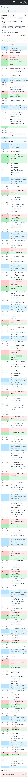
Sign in (21, 2)
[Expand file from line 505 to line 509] (5, 447)
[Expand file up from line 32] (5, 146)
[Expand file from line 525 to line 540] (5, 542)
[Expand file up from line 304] (5, 267)
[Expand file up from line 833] (5, 632)
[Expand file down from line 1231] (5, 767)
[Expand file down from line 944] (5, 717)
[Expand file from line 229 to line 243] (5, 235)
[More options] (25, 44)
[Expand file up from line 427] (5, 338)
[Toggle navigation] (2, 2)
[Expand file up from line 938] (5, 687)
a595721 (9, 32)
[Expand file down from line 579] (4, 138)
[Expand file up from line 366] (5, 308)
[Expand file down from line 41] (5, 178)
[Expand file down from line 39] (4, 79)
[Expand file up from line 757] (5, 593)
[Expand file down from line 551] (5, 591)
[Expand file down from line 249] (5, 265)
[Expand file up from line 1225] (5, 744)
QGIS (8, 7)
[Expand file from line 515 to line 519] (5, 497)
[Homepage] (14, 2)
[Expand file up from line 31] (4, 48)
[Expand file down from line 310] (5, 306)
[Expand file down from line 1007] (5, 742)
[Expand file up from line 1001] (5, 719)
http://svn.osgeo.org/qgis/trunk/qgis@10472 (13, 26)
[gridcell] (14, 48)
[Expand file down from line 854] (5, 685)
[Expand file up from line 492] (4, 81)
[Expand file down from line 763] (5, 630)
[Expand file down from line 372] (5, 336)
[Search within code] (13, 41)
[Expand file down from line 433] (5, 379)
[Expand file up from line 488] (5, 381)
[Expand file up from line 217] (5, 180)
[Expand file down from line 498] (4, 106)
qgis (4, 7)
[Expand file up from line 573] (4, 107)
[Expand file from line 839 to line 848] (5, 651)
